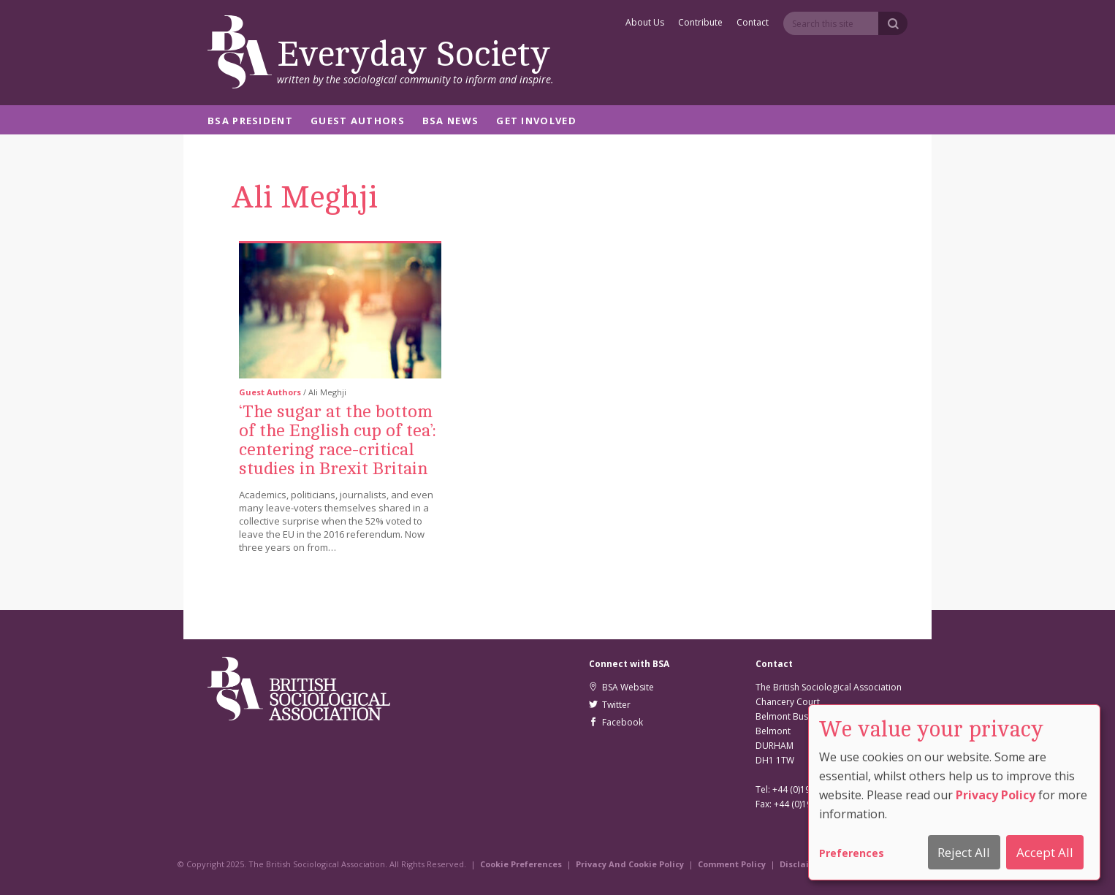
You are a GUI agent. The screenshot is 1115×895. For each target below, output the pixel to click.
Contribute (700, 23)
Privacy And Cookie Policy (630, 863)
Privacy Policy (995, 795)
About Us (644, 23)
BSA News (450, 121)
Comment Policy (732, 863)
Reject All (963, 852)
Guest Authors (358, 121)
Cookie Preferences (521, 863)
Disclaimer (803, 863)
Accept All (1044, 852)
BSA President (250, 121)
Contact (753, 23)
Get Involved (536, 121)
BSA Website (621, 687)
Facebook (616, 722)
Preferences (851, 853)
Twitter (610, 704)
